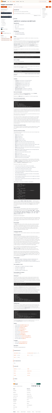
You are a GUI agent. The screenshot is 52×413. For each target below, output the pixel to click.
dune (28, 355)
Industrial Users (15, 394)
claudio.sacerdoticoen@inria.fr (26, 335)
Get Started (28, 392)
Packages (13, 1)
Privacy (33, 411)
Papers (28, 403)
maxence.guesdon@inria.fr (24, 331)
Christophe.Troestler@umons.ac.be (26, 337)
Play (23, 1)
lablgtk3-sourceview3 (7, 4)
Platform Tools (29, 394)
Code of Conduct (38, 411)
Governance (29, 411)
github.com (3, 19)
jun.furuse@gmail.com (21, 330)
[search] (50, 1)
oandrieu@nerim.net (22, 327)
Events (14, 405)
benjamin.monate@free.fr (24, 326)
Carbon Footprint (23, 411)
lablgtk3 (15, 355)
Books (28, 399)
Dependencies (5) (45, 13)
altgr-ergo (15, 368)
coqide (28, 368)
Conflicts (44, 17)
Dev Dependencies (45, 14)
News (21, 1)
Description (44, 10)
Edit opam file (4, 23)
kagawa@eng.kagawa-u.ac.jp (23, 343)
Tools (11, 1)
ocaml (15, 357)
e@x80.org (24, 338)
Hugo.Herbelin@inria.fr (22, 334)
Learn (8, 1)
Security (18, 411)
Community (17, 1)
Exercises (28, 401)
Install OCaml (29, 390)
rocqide (15, 375)
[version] (16, 4)
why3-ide (28, 375)
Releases (14, 392)
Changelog (3, 22)
